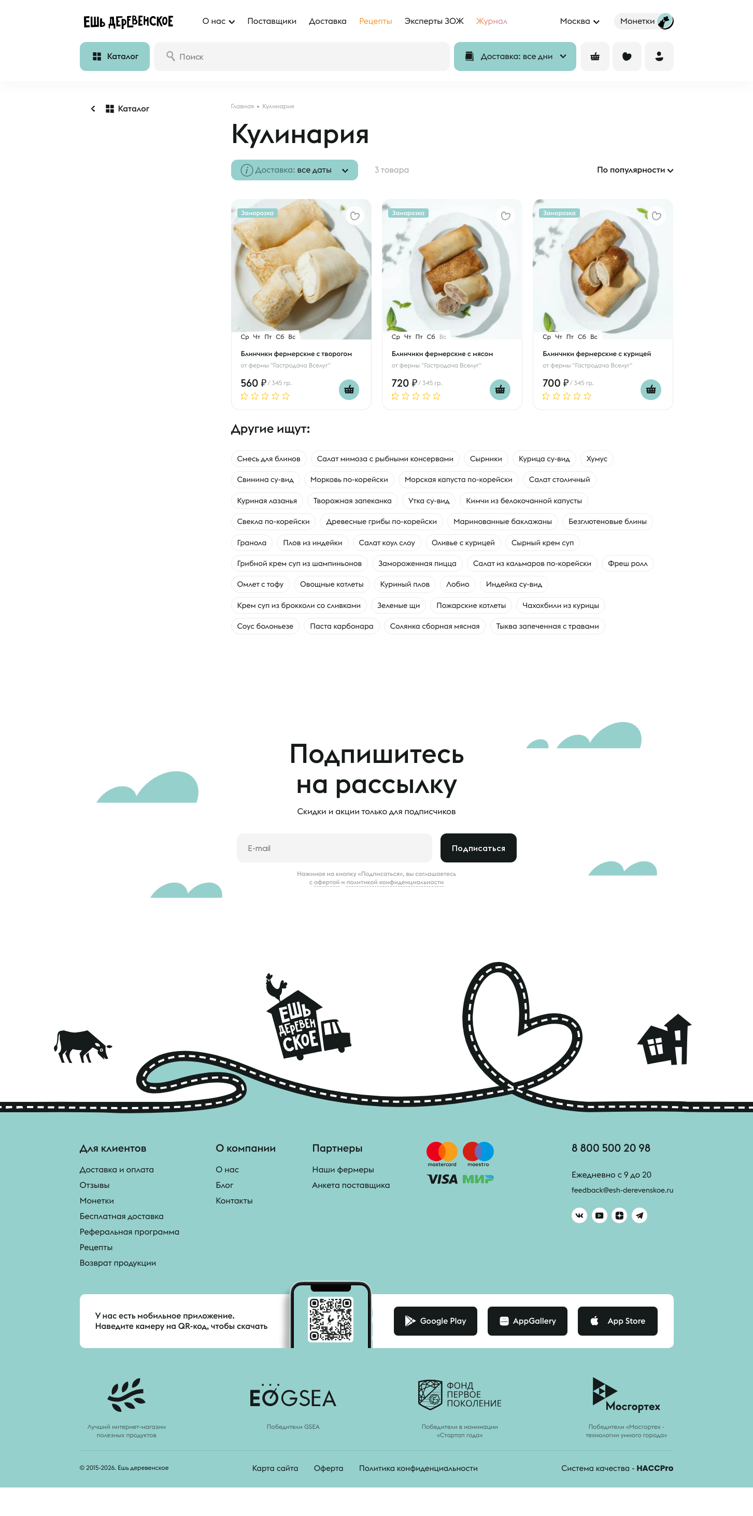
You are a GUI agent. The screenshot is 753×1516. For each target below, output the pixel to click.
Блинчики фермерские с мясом (446, 353)
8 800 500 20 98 (602, 1178)
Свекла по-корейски (277, 524)
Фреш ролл (407, 589)
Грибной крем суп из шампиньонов (392, 567)
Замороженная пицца (521, 567)
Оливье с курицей (587, 545)
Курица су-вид (573, 458)
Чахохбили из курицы (279, 632)
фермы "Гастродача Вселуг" (290, 365)
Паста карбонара (453, 632)
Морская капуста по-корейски (480, 480)
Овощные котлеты (550, 589)
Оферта (323, 1497)
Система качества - (615, 1497)
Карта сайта (268, 1497)
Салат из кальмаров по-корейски (303, 589)
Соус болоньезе (370, 632)
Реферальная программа (130, 1261)
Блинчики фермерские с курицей (600, 353)
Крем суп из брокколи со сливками (427, 611)
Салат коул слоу (504, 545)
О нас (227, 1198)
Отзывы (95, 1214)
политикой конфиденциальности (395, 911)
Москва (575, 21)
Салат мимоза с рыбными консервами (400, 458)
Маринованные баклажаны (529, 524)
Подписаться (478, 877)
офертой (327, 911)
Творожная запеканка (363, 502)
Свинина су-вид (269, 480)
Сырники (511, 458)
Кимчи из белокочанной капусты (550, 502)
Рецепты (96, 1276)
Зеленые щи (536, 611)
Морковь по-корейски (360, 480)
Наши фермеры (343, 1198)
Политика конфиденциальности (417, 1497)
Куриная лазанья (270, 502)
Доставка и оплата (117, 1198)
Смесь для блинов (272, 458)
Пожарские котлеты (615, 611)
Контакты (234, 1230)
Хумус (630, 458)
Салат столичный (590, 480)
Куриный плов (629, 589)
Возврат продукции (118, 1292)
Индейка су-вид (310, 611)
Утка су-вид (447, 502)
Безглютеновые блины (280, 545)
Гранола (357, 545)
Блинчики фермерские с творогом (300, 353)
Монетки (97, 1230)
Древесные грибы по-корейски (396, 524)
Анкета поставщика (351, 1214)
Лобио (250, 611)
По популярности (631, 170)
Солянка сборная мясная (555, 632)
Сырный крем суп (272, 567)
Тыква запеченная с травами (294, 654)
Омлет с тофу (472, 589)
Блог (224, 1214)
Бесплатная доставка (122, 1245)
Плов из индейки (423, 545)
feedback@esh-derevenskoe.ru (615, 1222)
